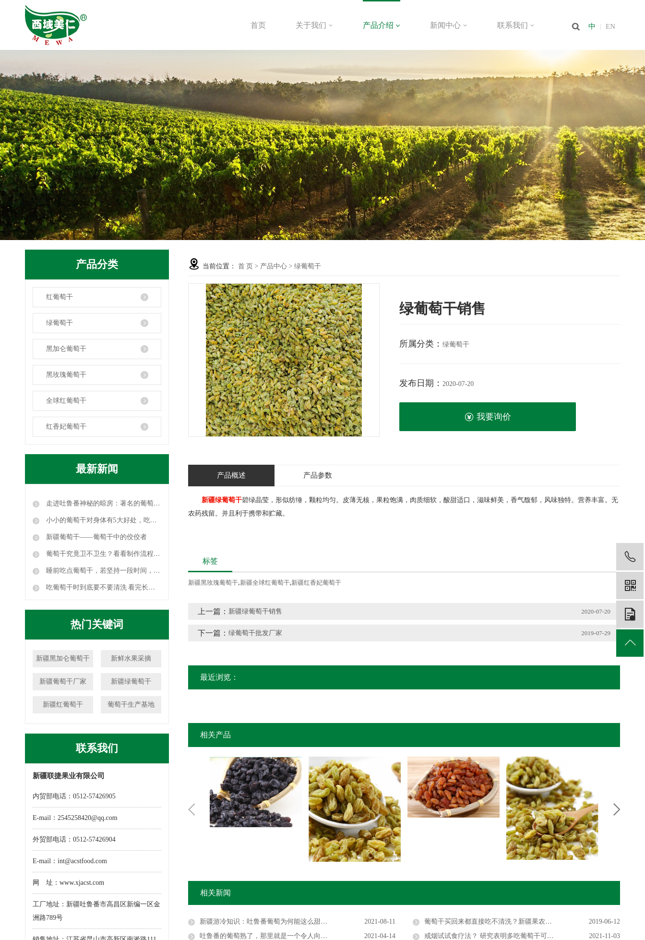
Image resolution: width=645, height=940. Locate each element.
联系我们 (516, 25)
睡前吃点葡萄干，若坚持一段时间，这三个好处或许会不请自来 (102, 570)
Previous (191, 809)
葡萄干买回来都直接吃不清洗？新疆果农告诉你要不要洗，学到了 (521, 921)
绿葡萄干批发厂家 (255, 633)
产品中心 (273, 266)
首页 (258, 25)
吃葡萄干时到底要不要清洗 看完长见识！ (102, 587)
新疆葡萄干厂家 (62, 681)
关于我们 (314, 25)
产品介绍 (381, 25)
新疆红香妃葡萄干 (316, 582)
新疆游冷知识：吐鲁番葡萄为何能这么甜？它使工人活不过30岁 (294, 921)
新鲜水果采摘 (131, 658)
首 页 (245, 266)
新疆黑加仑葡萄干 (63, 658)
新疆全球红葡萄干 (265, 582)
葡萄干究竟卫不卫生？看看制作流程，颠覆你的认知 (102, 553)
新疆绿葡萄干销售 (255, 611)
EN (610, 26)
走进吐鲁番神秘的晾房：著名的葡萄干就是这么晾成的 (102, 503)
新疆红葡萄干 (63, 704)
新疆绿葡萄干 (131, 681)
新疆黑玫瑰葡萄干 (213, 582)
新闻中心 (448, 25)
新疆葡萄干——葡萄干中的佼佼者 (95, 537)
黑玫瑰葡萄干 (66, 374)
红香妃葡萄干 (66, 426)
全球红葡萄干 (66, 400)
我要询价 (488, 417)
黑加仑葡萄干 (66, 348)
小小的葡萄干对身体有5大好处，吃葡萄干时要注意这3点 (102, 520)
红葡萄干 (59, 297)
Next (616, 809)
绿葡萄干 (59, 322)
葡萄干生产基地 (131, 704)
